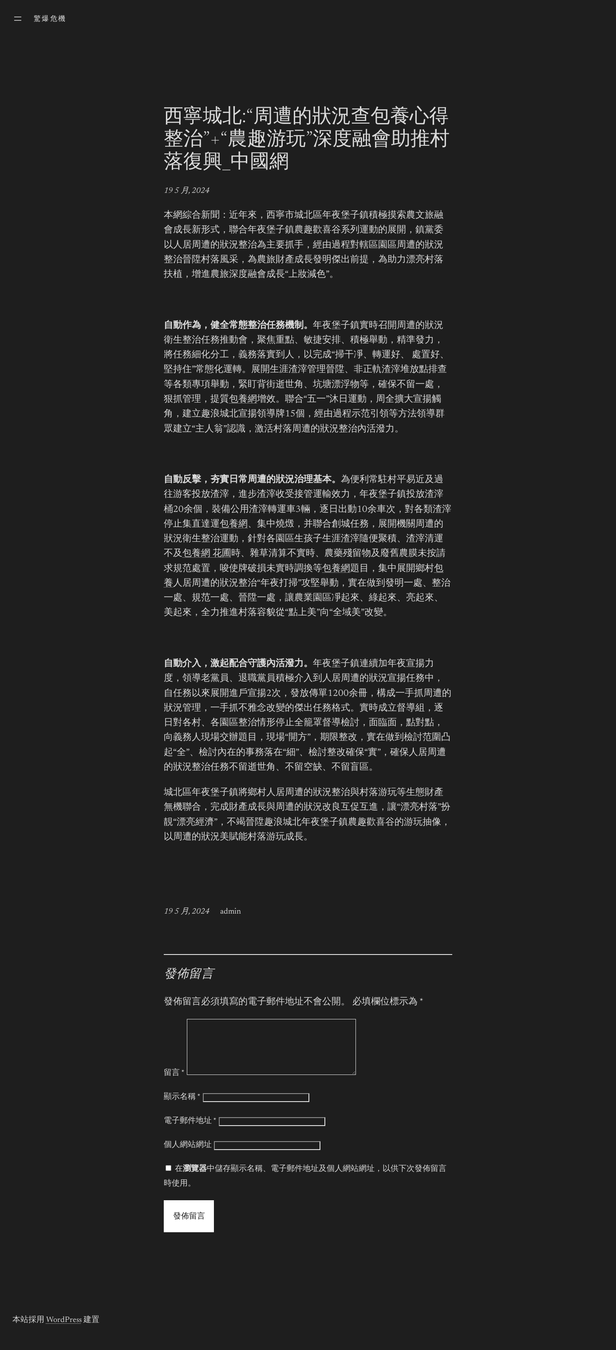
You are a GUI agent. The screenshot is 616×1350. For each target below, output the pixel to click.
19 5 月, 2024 (186, 191)
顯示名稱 (182, 1108)
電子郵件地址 (190, 1132)
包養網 (243, 399)
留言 (174, 1084)
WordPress (64, 1331)
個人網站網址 (188, 1156)
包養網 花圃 (206, 554)
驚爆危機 (50, 19)
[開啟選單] (17, 18)
